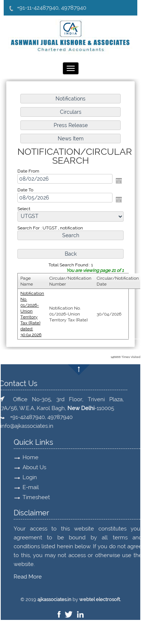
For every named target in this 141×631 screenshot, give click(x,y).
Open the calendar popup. (119, 181)
